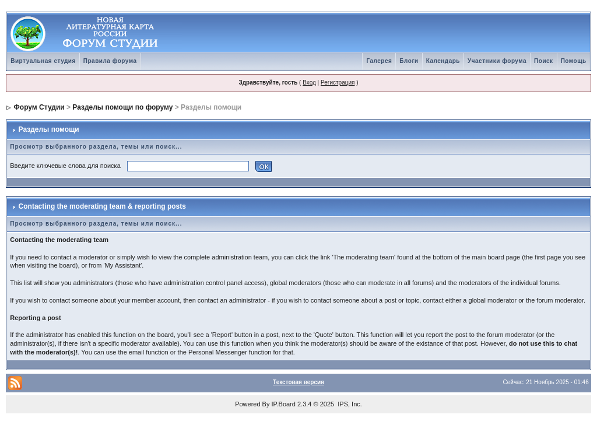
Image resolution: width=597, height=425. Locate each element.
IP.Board (284, 404)
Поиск (543, 61)
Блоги (408, 61)
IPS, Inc (349, 404)
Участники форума (497, 61)
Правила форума (110, 61)
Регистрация (337, 82)
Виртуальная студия (43, 61)
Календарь (443, 61)
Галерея (379, 61)
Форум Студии (39, 107)
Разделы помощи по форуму (122, 107)
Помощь (574, 61)
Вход (309, 82)
